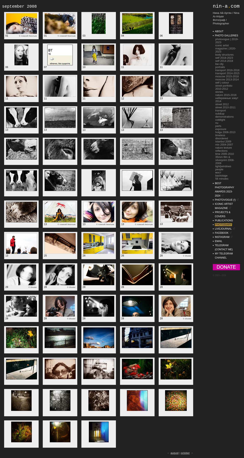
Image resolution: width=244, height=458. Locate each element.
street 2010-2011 (225, 107)
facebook (222, 232)
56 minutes (222, 178)
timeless (220, 135)
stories (219, 91)
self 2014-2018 (224, 60)
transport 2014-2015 (227, 73)
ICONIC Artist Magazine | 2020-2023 (225, 48)
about (219, 31)
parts (218, 126)
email (218, 241)
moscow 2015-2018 (227, 76)
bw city (219, 64)
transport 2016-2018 (227, 70)
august (174, 452)
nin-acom (226, 6)
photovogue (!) (225, 199)
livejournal (223, 228)
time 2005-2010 (224, 153)
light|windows (223, 166)
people (219, 169)
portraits (220, 67)
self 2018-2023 (224, 57)
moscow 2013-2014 (227, 79)
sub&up (219, 113)
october (185, 452)
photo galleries (226, 35)
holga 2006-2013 (225, 132)
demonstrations (224, 116)
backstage (221, 175)
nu (216, 122)
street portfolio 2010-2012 (223, 87)
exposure (220, 129)
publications (224, 220)
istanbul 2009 (223, 141)
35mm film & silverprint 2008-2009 (224, 160)
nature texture (223, 147)
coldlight (220, 119)
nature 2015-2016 (226, 95)
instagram (222, 237)
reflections (221, 150)
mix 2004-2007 (224, 144)
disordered (221, 138)
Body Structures (224, 54)
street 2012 (222, 104)
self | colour (222, 82)
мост (218, 172)
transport (220, 110)
